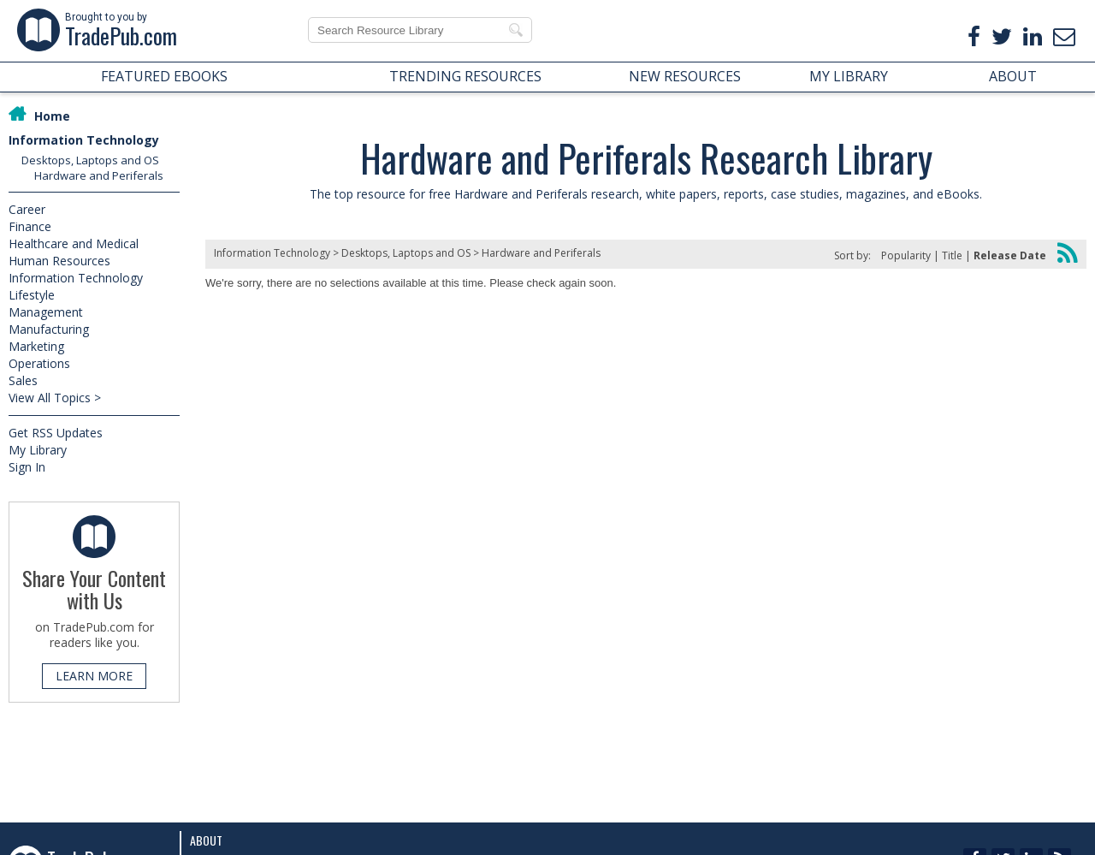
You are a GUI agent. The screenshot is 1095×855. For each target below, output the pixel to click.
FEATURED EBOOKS (164, 76)
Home (52, 116)
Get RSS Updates (56, 433)
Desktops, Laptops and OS (90, 160)
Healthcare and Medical (74, 243)
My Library (38, 450)
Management (46, 312)
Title (952, 255)
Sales (23, 380)
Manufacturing (49, 329)
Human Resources (59, 260)
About (206, 840)
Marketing (36, 346)
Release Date (1010, 255)
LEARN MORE (94, 676)
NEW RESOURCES (685, 76)
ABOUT (1013, 76)
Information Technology (84, 140)
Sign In (27, 467)
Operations (39, 363)
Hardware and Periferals (98, 175)
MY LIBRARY (848, 76)
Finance (30, 226)
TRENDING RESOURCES (465, 76)
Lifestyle (32, 295)
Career (27, 209)
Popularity (906, 255)
